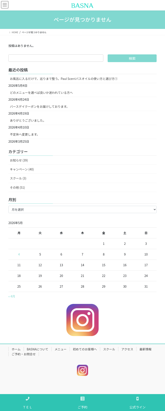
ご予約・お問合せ (24, 354)
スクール (109, 349)
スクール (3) (18, 178)
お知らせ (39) (19, 160)
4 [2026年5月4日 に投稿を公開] (19, 254)
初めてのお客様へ (85, 349)
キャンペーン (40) (22, 169)
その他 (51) (17, 187)
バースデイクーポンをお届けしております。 (39, 106)
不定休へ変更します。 (25, 134)
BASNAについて (37, 349)
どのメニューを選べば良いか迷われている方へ (41, 92)
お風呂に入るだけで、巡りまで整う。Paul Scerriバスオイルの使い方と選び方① (64, 78)
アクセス (127, 349)
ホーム (16, 349)
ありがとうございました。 (28, 120)
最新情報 (145, 349)
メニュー (61, 349)
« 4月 (11, 296)
